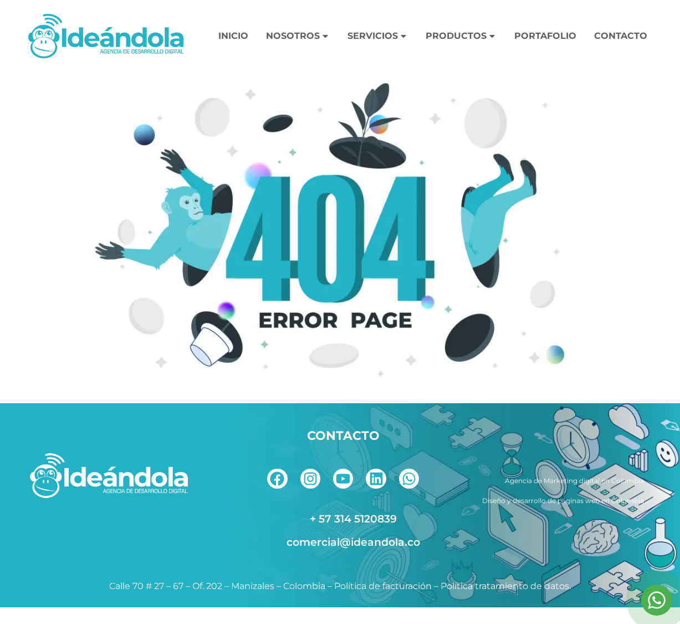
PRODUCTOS (461, 36)
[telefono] (343, 535)
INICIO (233, 36)
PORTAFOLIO (545, 36)
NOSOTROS (298, 36)
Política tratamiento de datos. (506, 602)
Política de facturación (383, 602)
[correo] (343, 558)
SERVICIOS (377, 36)
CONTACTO (620, 36)
